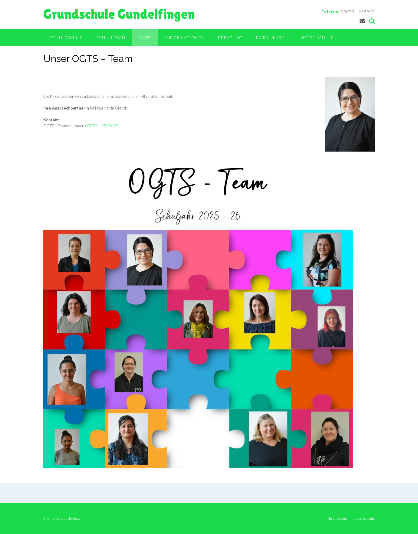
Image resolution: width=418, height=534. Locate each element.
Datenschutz (364, 518)
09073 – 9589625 (101, 125)
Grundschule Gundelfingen (119, 14)
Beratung (230, 37)
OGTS (145, 37)
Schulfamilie (66, 37)
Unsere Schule (316, 37)
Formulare (270, 37)
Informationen (185, 37)
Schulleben (110, 37)
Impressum (338, 518)
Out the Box (70, 518)
